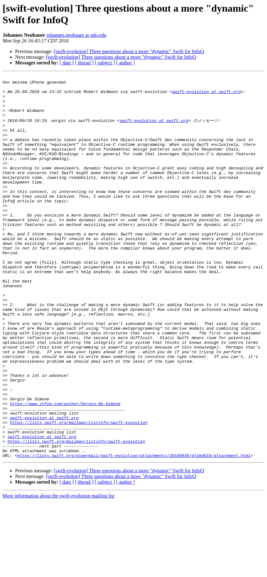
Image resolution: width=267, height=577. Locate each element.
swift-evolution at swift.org (206, 95)
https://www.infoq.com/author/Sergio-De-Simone (65, 469)
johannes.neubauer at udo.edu (76, 35)
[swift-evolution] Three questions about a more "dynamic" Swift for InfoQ (129, 51)
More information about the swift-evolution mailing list (59, 571)
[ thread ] (84, 62)
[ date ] (67, 62)
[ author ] (125, 62)
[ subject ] (105, 62)
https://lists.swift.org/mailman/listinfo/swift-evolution (78, 491)
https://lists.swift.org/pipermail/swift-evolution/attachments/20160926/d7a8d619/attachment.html (134, 531)
